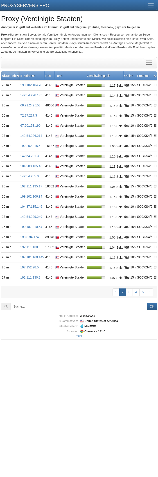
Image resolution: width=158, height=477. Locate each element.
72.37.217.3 (28, 115)
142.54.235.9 (29, 176)
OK (152, 306)
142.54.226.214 (31, 135)
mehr (79, 336)
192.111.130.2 (30, 277)
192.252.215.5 (30, 146)
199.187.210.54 (31, 227)
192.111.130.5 (30, 247)
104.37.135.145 (31, 206)
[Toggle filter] (149, 62)
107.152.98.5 (29, 267)
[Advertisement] (79, 408)
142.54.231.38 (30, 156)
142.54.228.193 (31, 95)
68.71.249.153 (30, 105)
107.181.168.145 (32, 257)
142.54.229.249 (31, 216)
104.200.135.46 (31, 166)
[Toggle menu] (151, 5)
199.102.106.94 (31, 196)
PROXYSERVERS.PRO (25, 5)
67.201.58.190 (30, 125)
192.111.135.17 (31, 186)
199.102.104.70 (31, 85)
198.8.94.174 (29, 237)
